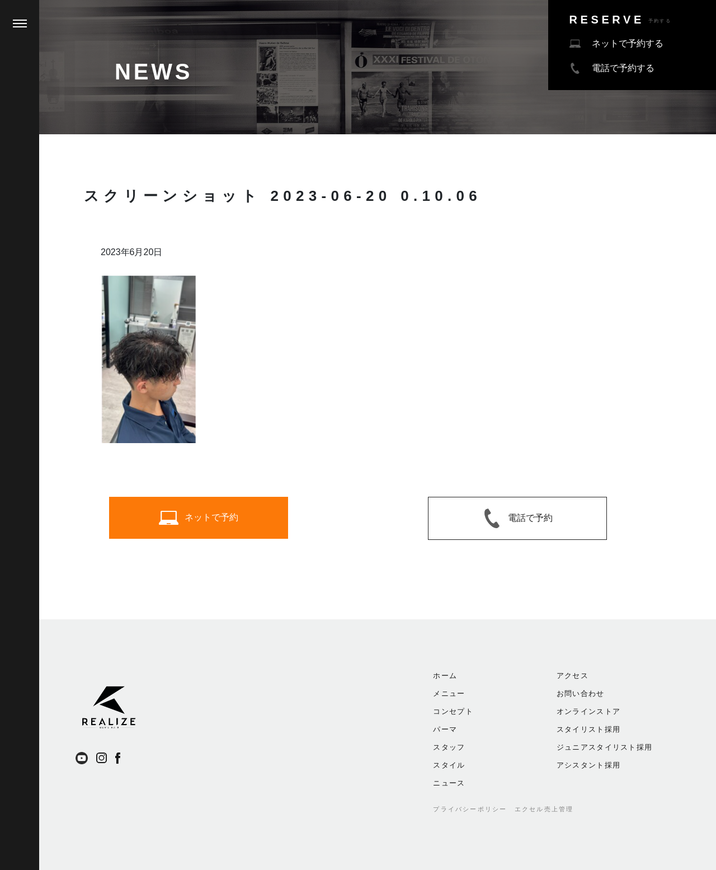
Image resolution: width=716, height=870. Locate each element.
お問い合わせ (581, 693)
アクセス (572, 675)
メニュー (449, 693)
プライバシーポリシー (470, 809)
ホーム (445, 675)
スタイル (449, 765)
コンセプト (453, 711)
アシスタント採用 (588, 765)
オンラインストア (588, 711)
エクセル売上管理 (544, 809)
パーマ (445, 729)
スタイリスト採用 (588, 729)
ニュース (449, 783)
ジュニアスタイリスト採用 (605, 747)
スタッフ (449, 747)
